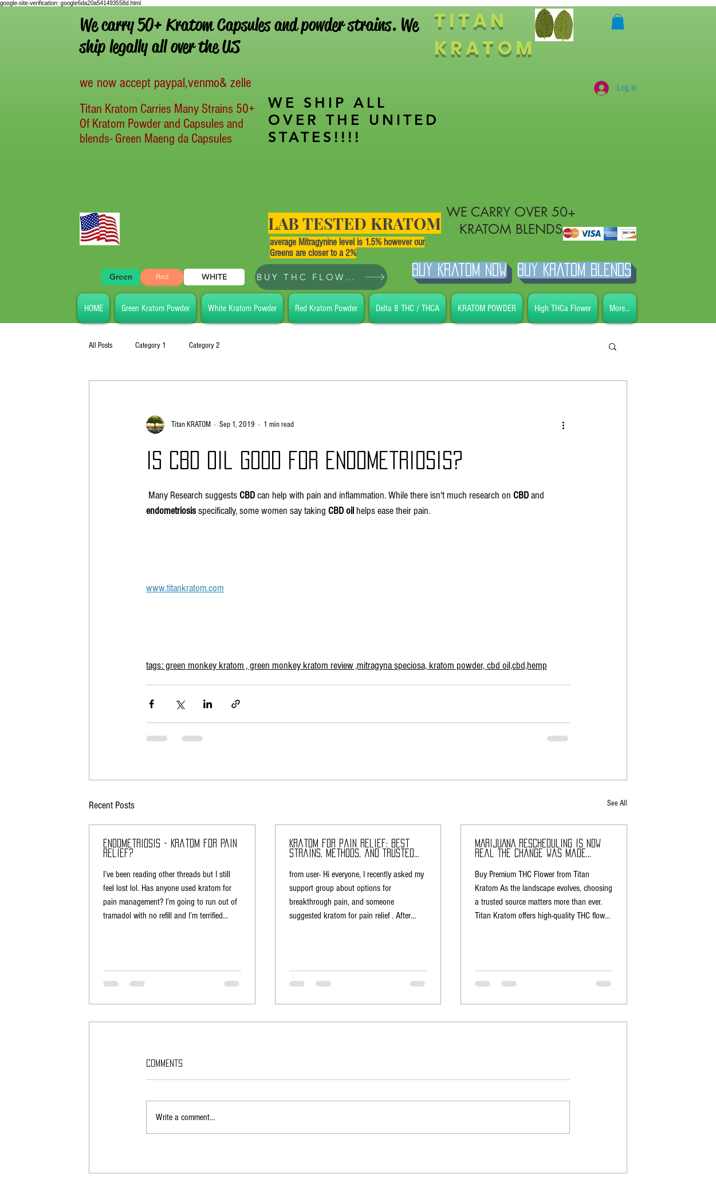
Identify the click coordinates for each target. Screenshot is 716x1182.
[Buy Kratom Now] (459, 270)
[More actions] (563, 424)
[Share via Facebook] (151, 703)
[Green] (120, 277)
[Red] (162, 277)
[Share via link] (235, 703)
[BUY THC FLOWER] (321, 277)
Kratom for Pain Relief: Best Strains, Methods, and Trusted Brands (351, 848)
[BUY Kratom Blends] (574, 270)
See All (617, 803)
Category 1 (150, 345)
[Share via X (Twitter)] (179, 703)
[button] (617, 21)
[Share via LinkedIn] (207, 703)
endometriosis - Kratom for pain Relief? (170, 848)
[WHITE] (214, 277)
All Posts (100, 345)
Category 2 (204, 345)
